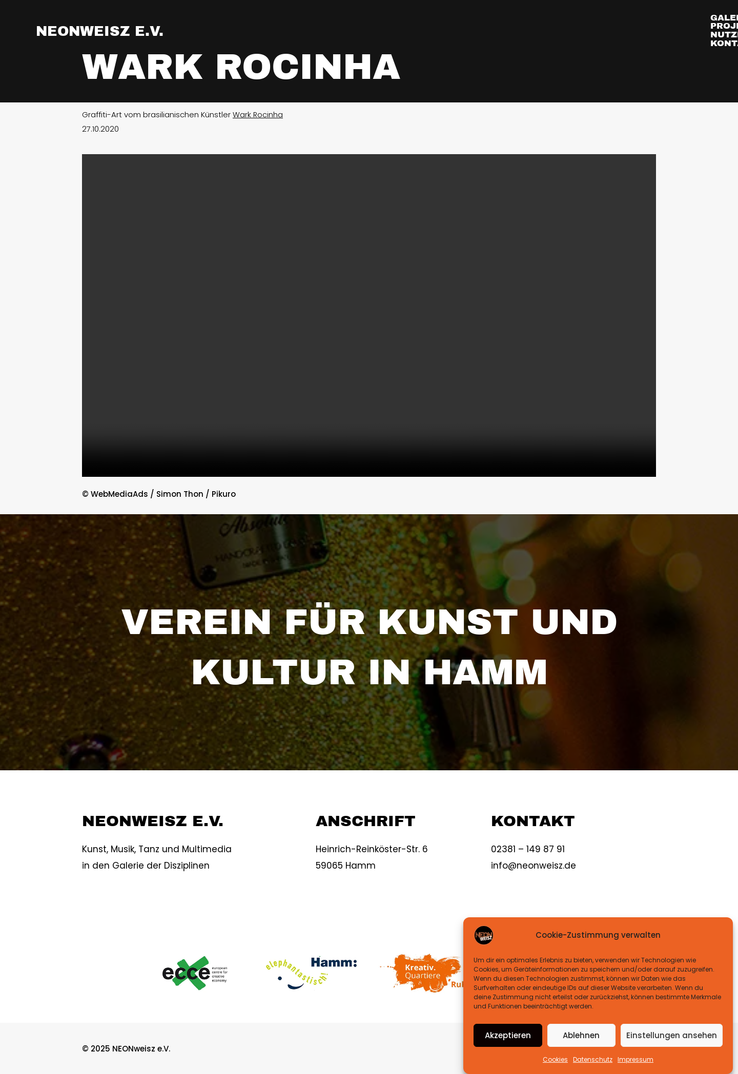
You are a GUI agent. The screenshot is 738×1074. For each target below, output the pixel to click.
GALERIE (459, 30)
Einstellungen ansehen (671, 1035)
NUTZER (600, 30)
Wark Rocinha (258, 114)
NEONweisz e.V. (106, 31)
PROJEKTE (530, 30)
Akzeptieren (508, 1035)
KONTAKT (667, 30)
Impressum (635, 1059)
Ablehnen (581, 1035)
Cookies (555, 1059)
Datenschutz (592, 1059)
